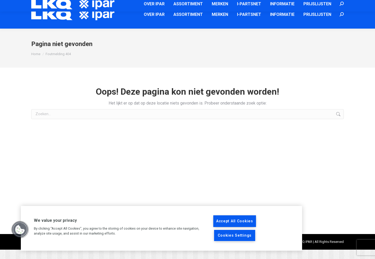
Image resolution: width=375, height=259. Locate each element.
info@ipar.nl (231, 4)
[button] (20, 229)
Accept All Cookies (234, 221)
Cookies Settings (235, 235)
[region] (161, 228)
